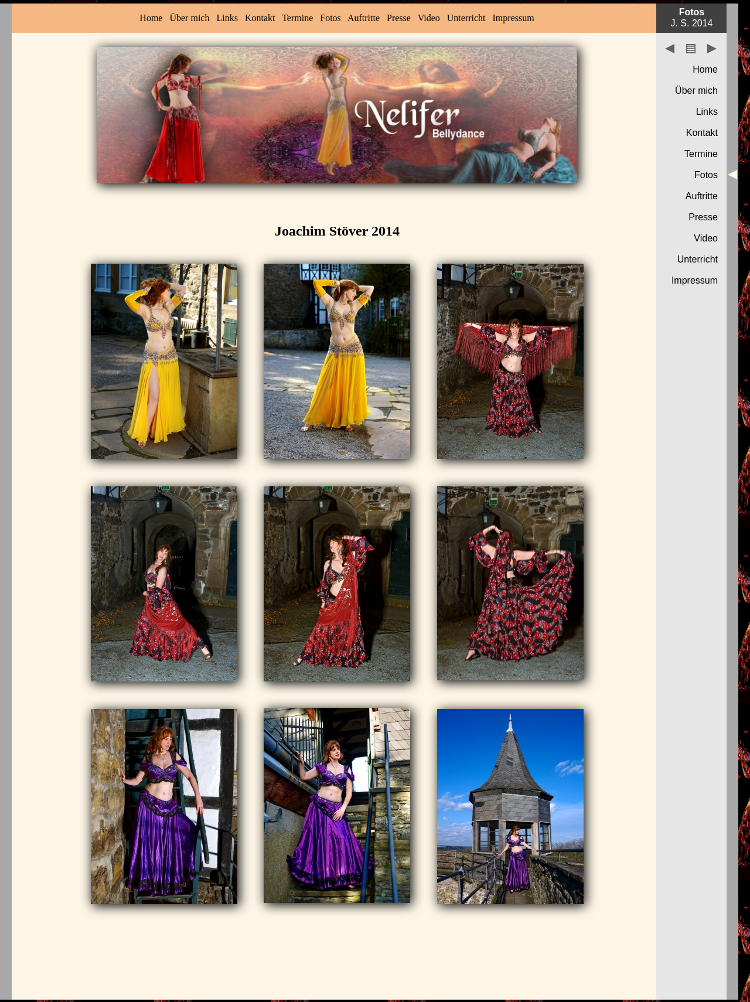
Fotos (330, 18)
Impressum (513, 18)
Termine (297, 18)
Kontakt (260, 18)
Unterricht (466, 18)
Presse (399, 18)
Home (150, 18)
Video (429, 18)
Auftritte (363, 18)
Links (226, 18)
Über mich (189, 18)
